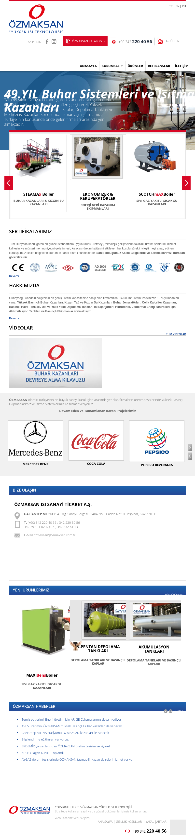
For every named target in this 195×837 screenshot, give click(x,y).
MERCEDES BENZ (35, 464)
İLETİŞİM (181, 66)
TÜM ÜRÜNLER (174, 594)
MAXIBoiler (41, 675)
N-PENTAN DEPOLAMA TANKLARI (98, 649)
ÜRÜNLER (135, 66)
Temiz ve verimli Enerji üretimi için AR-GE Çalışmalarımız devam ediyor (71, 719)
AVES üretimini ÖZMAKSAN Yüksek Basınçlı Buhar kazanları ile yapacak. (72, 726)
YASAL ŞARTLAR (156, 822)
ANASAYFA (88, 66)
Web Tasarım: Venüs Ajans (72, 818)
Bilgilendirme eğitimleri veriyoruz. (45, 739)
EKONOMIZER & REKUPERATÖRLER (97, 196)
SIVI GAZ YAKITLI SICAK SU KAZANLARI (156, 202)
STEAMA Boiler (38, 194)
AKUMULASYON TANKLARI (154, 649)
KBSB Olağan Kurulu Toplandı (43, 753)
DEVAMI (178, 711)
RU (184, 6)
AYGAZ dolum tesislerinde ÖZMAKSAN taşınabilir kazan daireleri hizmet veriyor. (78, 759)
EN (178, 6)
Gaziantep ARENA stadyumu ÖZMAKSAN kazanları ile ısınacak (65, 732)
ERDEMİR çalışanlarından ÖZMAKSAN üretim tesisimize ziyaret (66, 746)
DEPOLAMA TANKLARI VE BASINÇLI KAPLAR (97, 662)
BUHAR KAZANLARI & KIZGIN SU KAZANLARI (39, 202)
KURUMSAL (112, 66)
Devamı (14, 276)
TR (171, 6)
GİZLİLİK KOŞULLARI (129, 822)
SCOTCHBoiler (157, 194)
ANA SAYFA (105, 822)
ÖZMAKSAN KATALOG (88, 41)
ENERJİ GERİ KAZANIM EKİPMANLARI (98, 207)
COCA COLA (96, 463)
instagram (54, 41)
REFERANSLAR (159, 66)
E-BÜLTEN (173, 41)
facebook (47, 41)
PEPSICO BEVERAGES (157, 465)
